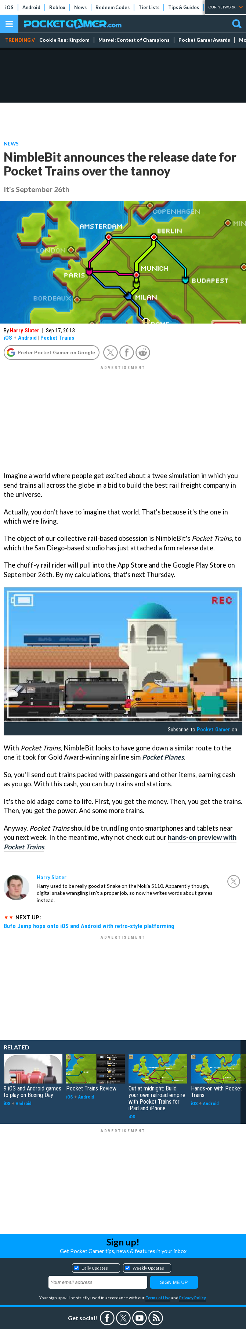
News (80, 7)
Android (31, 7)
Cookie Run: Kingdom (64, 40)
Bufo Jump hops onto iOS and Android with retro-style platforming (89, 926)
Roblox (57, 7)
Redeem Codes (112, 7)
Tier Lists (148, 7)
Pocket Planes (163, 757)
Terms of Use (157, 1297)
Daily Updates (95, 1268)
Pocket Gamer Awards (204, 40)
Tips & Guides (183, 7)
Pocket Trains (57, 338)
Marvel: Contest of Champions (134, 40)
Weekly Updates (148, 1268)
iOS (9, 7)
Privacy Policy (192, 1297)
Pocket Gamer (213, 729)
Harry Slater (24, 330)
